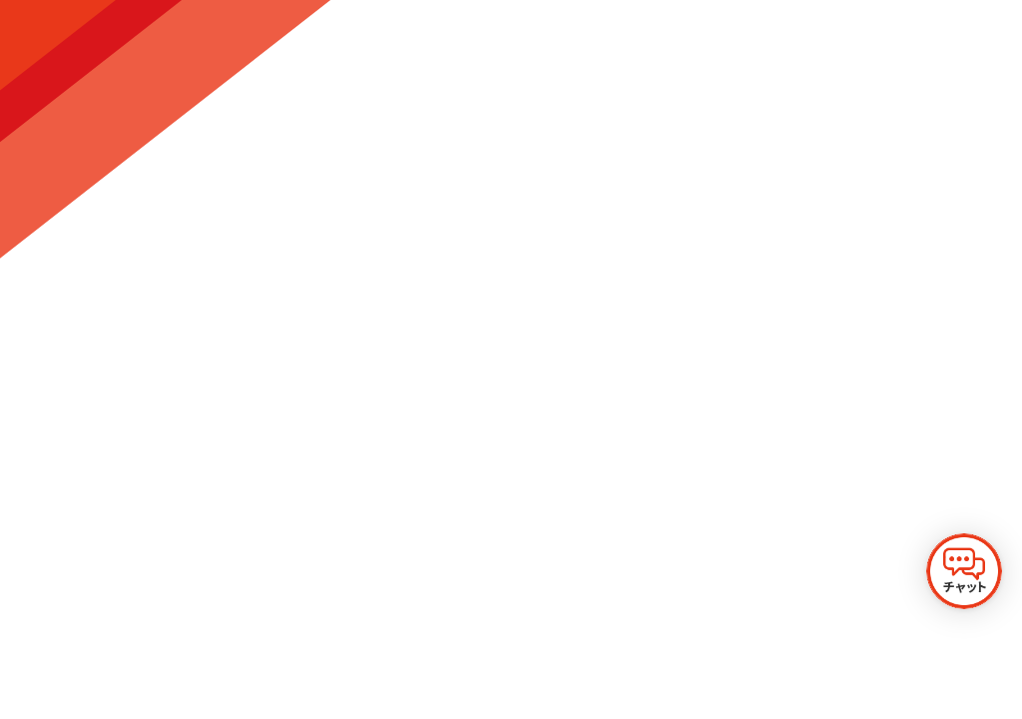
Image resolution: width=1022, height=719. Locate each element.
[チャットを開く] (964, 571)
